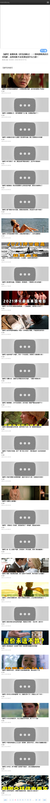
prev (5, 800)
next (44, 800)
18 (36, 800)
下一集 (43, 51)
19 (39, 800)
